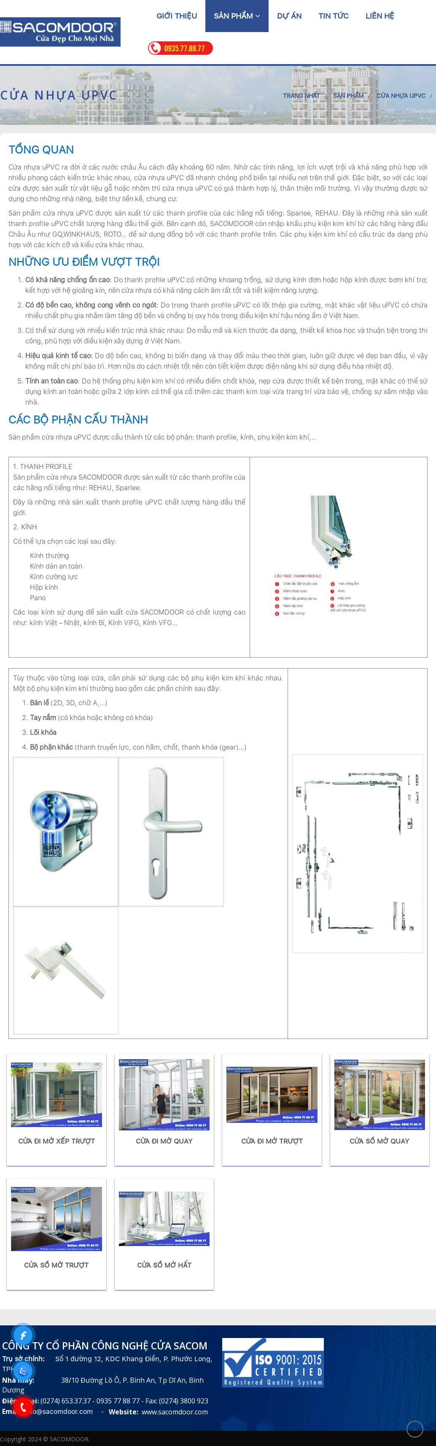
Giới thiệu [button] (176, 15)
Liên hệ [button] (380, 15)
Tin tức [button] (333, 15)
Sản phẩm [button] (237, 15)
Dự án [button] (289, 15)
